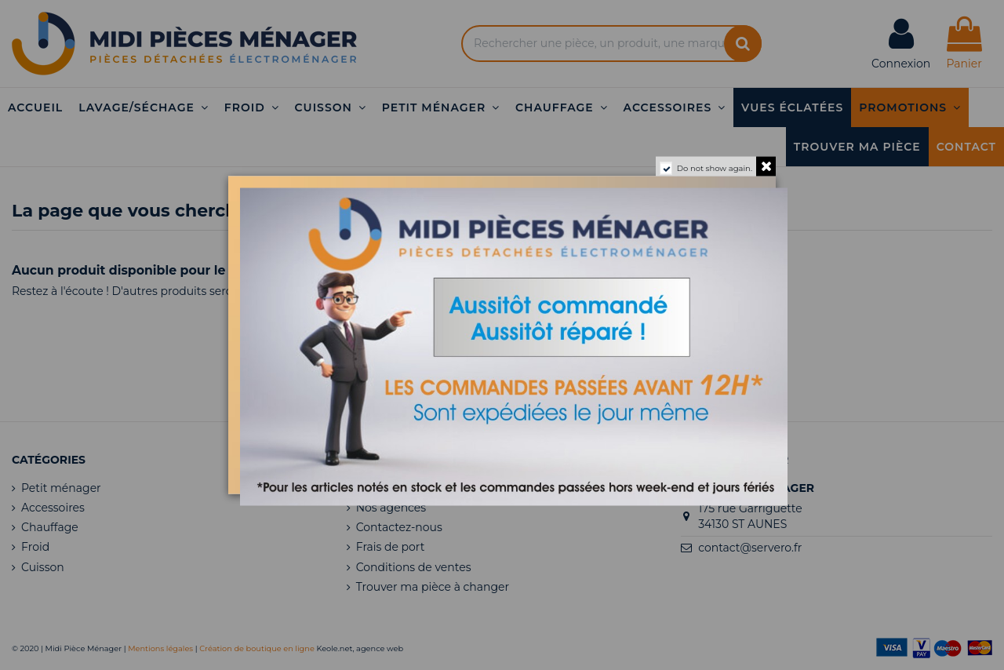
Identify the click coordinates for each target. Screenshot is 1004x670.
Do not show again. (714, 168)
